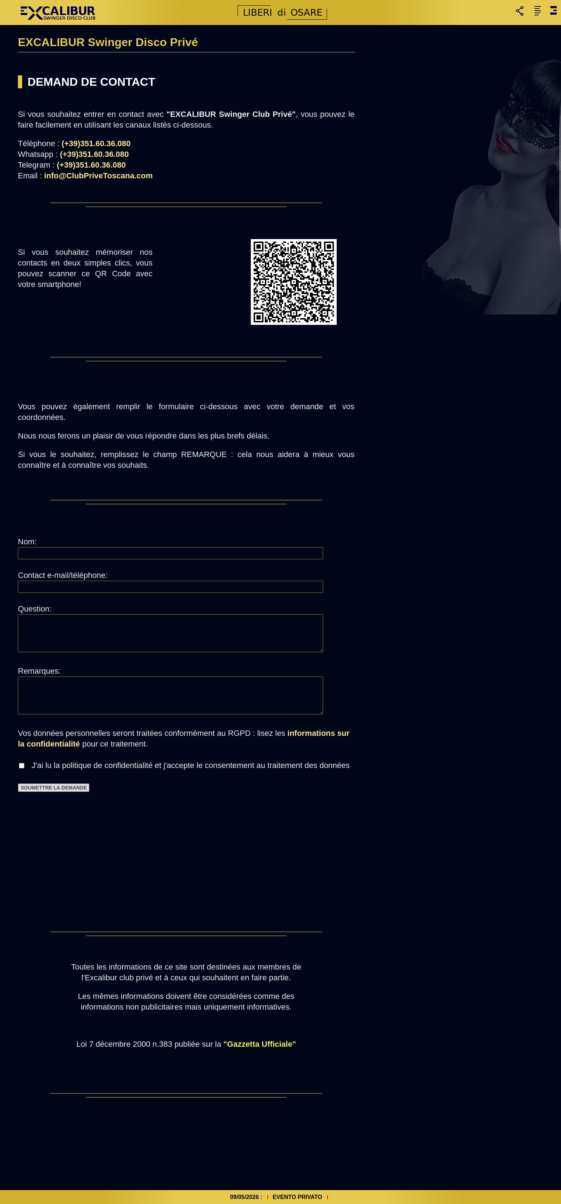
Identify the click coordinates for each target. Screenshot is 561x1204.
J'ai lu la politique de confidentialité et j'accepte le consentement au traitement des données (187, 765)
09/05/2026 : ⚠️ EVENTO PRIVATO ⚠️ (280, 1197)
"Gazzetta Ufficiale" (259, 1044)
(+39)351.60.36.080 (96, 143)
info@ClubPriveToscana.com (98, 175)
